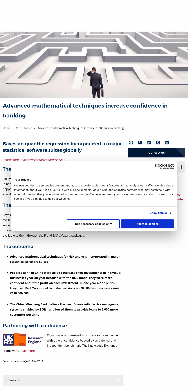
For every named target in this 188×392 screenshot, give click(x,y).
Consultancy (11, 160)
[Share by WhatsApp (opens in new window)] (160, 142)
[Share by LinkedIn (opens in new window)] (151, 142)
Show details (158, 212)
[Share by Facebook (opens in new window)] (133, 142)
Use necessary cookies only (93, 223)
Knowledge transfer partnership (42, 160)
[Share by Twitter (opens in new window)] (142, 142)
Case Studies (24, 128)
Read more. (28, 351)
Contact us (157, 153)
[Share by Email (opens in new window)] (169, 142)
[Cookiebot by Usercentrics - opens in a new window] (158, 166)
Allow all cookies (147, 223)
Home (6, 128)
